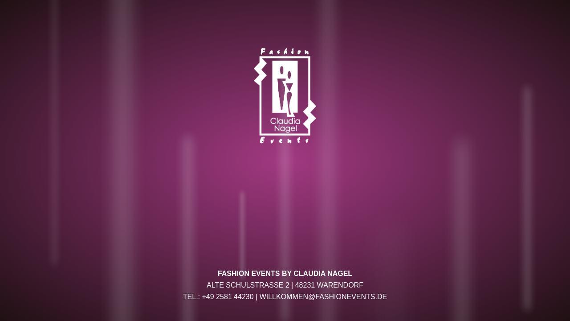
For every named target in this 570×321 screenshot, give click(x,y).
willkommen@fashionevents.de (323, 296)
